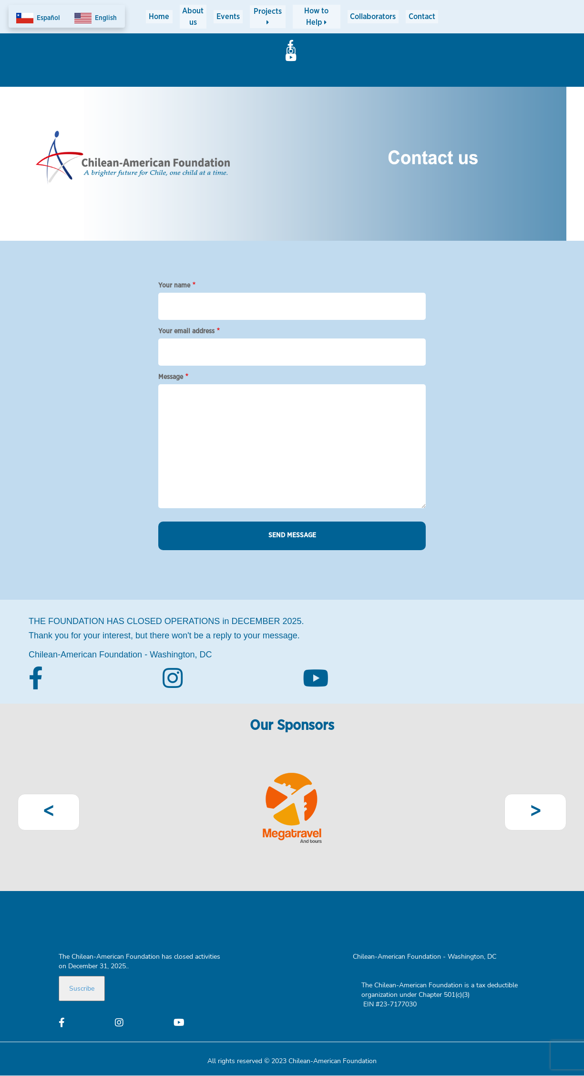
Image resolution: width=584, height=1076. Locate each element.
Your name (174, 285)
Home (161, 16)
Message (170, 377)
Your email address (186, 331)
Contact (420, 16)
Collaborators (367, 16)
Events (237, 16)
